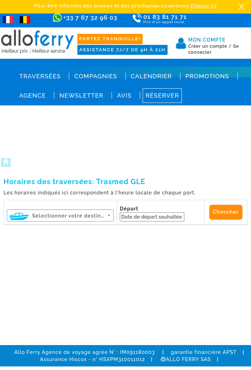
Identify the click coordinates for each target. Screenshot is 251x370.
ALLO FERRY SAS (186, 359)
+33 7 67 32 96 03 (90, 17)
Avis (124, 95)
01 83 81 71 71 (171, 19)
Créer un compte (210, 46)
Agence (32, 95)
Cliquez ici (203, 6)
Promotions (207, 76)
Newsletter (81, 95)
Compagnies (95, 76)
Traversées (40, 76)
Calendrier (151, 76)
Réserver (162, 95)
